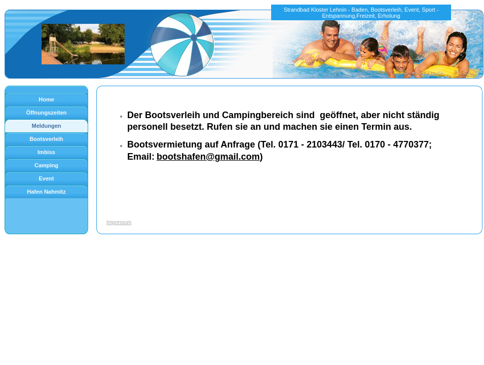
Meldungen (46, 126)
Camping (46, 165)
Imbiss (46, 152)
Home (46, 99)
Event (46, 178)
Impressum (118, 222)
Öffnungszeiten (46, 113)
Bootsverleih (46, 139)
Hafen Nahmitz (46, 192)
